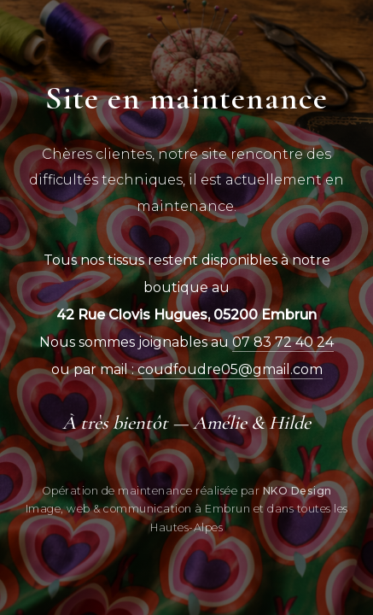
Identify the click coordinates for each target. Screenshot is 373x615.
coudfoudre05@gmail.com (230, 369)
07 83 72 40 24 (283, 342)
